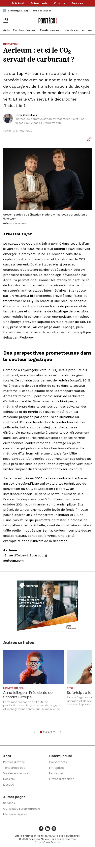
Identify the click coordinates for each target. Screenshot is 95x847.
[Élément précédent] (34, 732)
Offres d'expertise (61, 779)
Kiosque (59, 3)
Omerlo (55, 842)
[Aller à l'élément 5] (54, 732)
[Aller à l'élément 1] (41, 732)
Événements (39, 3)
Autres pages (14, 797)
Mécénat (18, 3)
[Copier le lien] (89, 139)
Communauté (60, 756)
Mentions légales (15, 814)
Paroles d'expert (24, 30)
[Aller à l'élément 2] (44, 732)
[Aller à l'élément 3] (47, 732)
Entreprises (56, 768)
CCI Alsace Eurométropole (21, 809)
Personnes (56, 773)
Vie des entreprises (79, 30)
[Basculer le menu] (5, 20)
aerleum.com (13, 560)
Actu (6, 30)
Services (77, 3)
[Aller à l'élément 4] (51, 732)
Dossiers (9, 779)
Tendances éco (50, 30)
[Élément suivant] (60, 732)
